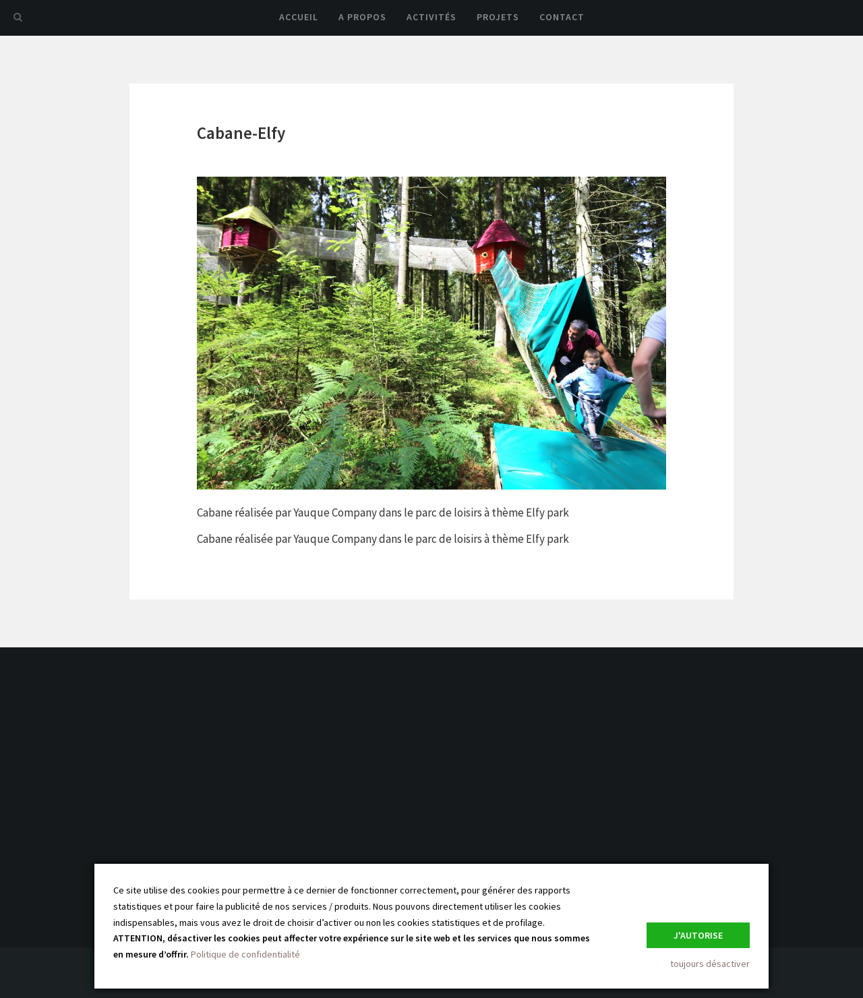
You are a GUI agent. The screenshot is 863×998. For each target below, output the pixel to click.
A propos (362, 17)
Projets (498, 17)
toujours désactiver (710, 964)
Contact (562, 17)
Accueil (298, 17)
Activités (431, 17)
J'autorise (698, 935)
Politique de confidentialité (245, 954)
